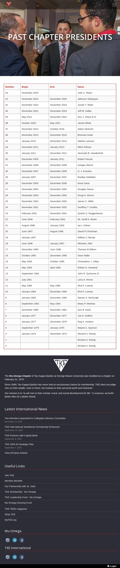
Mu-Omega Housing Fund (18, 502)
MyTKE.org (10, 519)
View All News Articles (16, 453)
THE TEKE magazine (16, 508)
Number (9, 86)
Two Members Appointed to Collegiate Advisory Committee (35, 418)
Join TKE (9, 475)
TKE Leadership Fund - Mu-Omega (23, 497)
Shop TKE (10, 514)
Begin (25, 86)
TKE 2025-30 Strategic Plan (19, 444)
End (52, 86)
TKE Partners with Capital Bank (21, 435)
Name (81, 86)
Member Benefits (13, 480)
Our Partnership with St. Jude (20, 486)
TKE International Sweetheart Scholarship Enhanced (32, 426)
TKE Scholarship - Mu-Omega (20, 491)
